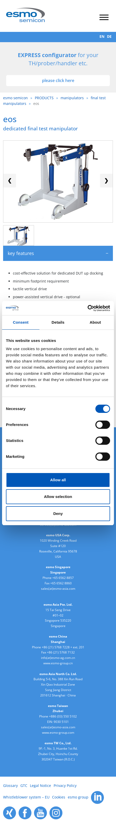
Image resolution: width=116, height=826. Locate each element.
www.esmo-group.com (58, 732)
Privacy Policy (65, 785)
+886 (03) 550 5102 (63, 716)
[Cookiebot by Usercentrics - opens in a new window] (87, 308)
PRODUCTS (44, 97)
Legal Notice (40, 785)
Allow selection (58, 496)
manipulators (72, 97)
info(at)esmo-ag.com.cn (58, 658)
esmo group (78, 797)
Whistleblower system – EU (26, 797)
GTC (23, 785)
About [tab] (95, 322)
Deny (58, 513)
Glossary (10, 785)
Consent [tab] (21, 322)
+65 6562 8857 (63, 578)
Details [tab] (58, 322)
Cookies (58, 797)
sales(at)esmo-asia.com (58, 588)
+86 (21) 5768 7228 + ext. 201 (63, 647)
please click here (58, 80)
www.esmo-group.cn (58, 663)
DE (109, 36)
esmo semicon (15, 97)
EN (102, 36)
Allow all (58, 480)
